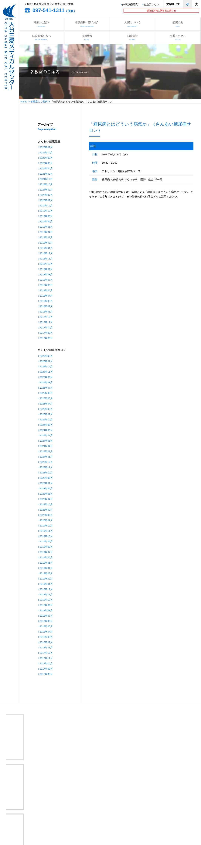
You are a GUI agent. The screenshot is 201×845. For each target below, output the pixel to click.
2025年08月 (46, 158)
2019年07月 (46, 552)
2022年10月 (46, 504)
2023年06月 (46, 488)
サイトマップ (102, 827)
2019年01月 (46, 248)
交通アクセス (151, 4)
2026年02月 (46, 147)
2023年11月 (46, 467)
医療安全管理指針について (110, 822)
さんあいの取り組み (106, 817)
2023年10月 (46, 473)
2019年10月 (46, 211)
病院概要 (177, 24)
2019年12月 (46, 206)
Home (24, 101)
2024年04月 (46, 446)
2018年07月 (46, 280)
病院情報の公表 (61, 822)
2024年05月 (46, 441)
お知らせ (100, 812)
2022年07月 (46, 195)
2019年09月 (46, 541)
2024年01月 (46, 457)
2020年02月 (46, 200)
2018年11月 (46, 259)
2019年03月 (46, 237)
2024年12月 (46, 179)
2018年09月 (46, 269)
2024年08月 (46, 430)
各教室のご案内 (39, 101)
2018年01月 (46, 312)
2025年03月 (46, 409)
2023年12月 (46, 462)
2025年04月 (46, 168)
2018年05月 (46, 290)
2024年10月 (46, 184)
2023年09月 (46, 478)
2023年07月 (46, 483)
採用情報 (86, 37)
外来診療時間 (130, 4)
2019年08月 (46, 216)
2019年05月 (46, 227)
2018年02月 (46, 306)
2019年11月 (46, 531)
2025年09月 (46, 377)
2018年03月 (46, 301)
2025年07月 (46, 388)
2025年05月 (46, 398)
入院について (132, 24)
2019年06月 (46, 221)
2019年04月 (46, 232)
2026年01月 (46, 361)
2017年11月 (46, 322)
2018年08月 (46, 274)
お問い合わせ (17, 827)
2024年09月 (46, 425)
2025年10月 (46, 153)
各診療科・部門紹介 (86, 24)
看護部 (56, 812)
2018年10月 (46, 264)
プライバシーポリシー (65, 827)
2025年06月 (46, 163)
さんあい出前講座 (62, 817)
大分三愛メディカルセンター (36, 775)
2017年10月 (46, 327)
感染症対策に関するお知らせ (161, 10)
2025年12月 (46, 366)
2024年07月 (46, 435)
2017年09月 (46, 333)
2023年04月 (46, 499)
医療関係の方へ (41, 37)
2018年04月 (46, 296)
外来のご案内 (41, 24)
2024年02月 (46, 190)
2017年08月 (46, 338)
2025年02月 (46, 174)
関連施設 (132, 37)
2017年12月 (46, 317)
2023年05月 (46, 494)
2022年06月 (46, 515)
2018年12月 (46, 253)
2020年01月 (46, 520)
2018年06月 (46, 285)
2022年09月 (46, 510)
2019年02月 (46, 243)
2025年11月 (46, 372)
